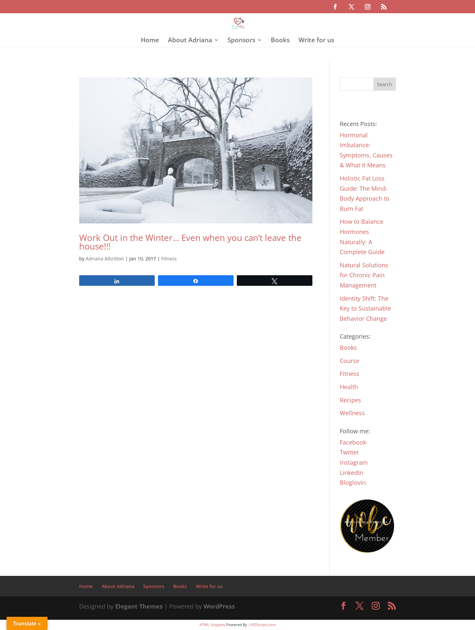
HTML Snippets (212, 624)
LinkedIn (351, 473)
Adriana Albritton (105, 258)
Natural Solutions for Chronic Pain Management (364, 275)
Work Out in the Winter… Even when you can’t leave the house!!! (190, 242)
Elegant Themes (139, 606)
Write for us (316, 41)
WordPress (219, 606)
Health (349, 387)
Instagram (354, 462)
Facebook (353, 442)
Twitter (349, 452)
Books (280, 41)
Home (150, 41)
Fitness (169, 258)
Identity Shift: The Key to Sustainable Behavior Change (365, 308)
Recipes (350, 400)
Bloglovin (353, 482)
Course (349, 361)
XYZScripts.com (263, 624)
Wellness (352, 413)
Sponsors (241, 41)
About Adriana (190, 41)
